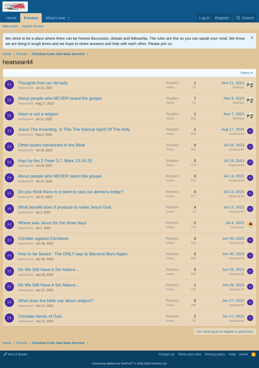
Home (11, 18)
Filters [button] (245, 73)
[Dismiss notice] (251, 38)
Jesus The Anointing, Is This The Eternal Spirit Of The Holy (74, 129)
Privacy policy (215, 354)
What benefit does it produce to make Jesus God (64, 207)
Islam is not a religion (38, 114)
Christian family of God (39, 316)
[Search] (244, 17)
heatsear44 (25, 88)
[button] (69, 17)
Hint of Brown (16, 354)
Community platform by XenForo (129, 363)
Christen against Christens (43, 238)
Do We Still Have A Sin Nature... (48, 269)
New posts (10, 26)
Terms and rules (189, 354)
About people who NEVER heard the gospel (60, 98)
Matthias (238, 87)
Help (232, 354)
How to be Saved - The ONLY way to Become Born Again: (73, 254)
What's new (55, 18)
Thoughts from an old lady (43, 83)
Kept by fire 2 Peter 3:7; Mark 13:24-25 (55, 160)
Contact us (166, 354)
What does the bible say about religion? (55, 300)
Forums (31, 18)
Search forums (33, 26)
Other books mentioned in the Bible (51, 145)
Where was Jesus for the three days (52, 222)
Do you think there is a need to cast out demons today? (70, 191)
